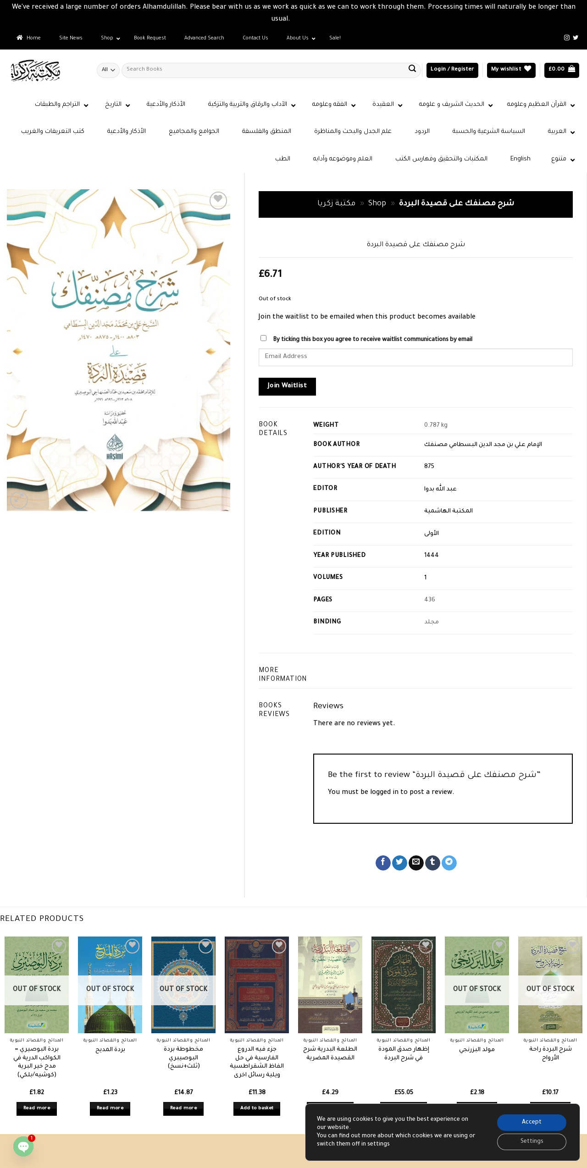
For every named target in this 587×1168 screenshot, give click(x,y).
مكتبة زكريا (336, 204)
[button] (452, 70)
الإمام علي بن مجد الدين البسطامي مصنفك (483, 445)
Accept (532, 1122)
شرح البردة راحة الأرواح (550, 1054)
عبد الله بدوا (440, 489)
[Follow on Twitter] (575, 38)
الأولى (431, 534)
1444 (431, 556)
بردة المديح (110, 1050)
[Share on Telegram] (449, 863)
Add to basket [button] (257, 1108)
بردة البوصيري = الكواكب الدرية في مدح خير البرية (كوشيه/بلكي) (37, 1063)
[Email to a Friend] (416, 863)
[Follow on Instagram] (567, 38)
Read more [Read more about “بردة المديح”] (110, 1108)
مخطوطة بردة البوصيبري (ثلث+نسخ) (183, 1058)
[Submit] (412, 70)
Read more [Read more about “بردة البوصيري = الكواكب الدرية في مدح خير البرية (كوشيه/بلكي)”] (36, 1108)
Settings (532, 1142)
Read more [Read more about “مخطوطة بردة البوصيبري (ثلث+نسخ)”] (183, 1108)
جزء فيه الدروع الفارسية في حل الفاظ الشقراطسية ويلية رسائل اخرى (257, 1063)
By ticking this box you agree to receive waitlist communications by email (372, 340)
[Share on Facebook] (383, 863)
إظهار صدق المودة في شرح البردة (403, 1054)
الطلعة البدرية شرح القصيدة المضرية (330, 1054)
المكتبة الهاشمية (448, 511)
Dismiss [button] (304, 19)
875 (429, 467)
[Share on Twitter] (399, 863)
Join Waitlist (287, 386)
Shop (377, 204)
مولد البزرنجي (477, 1050)
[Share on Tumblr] (432, 863)
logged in (384, 793)
